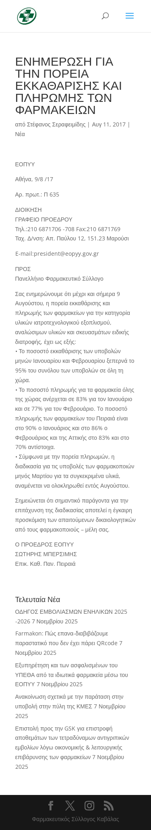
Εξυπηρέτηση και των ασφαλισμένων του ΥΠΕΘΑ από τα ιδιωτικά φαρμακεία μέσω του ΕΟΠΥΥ (71, 674)
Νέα (20, 134)
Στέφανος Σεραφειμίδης (56, 124)
